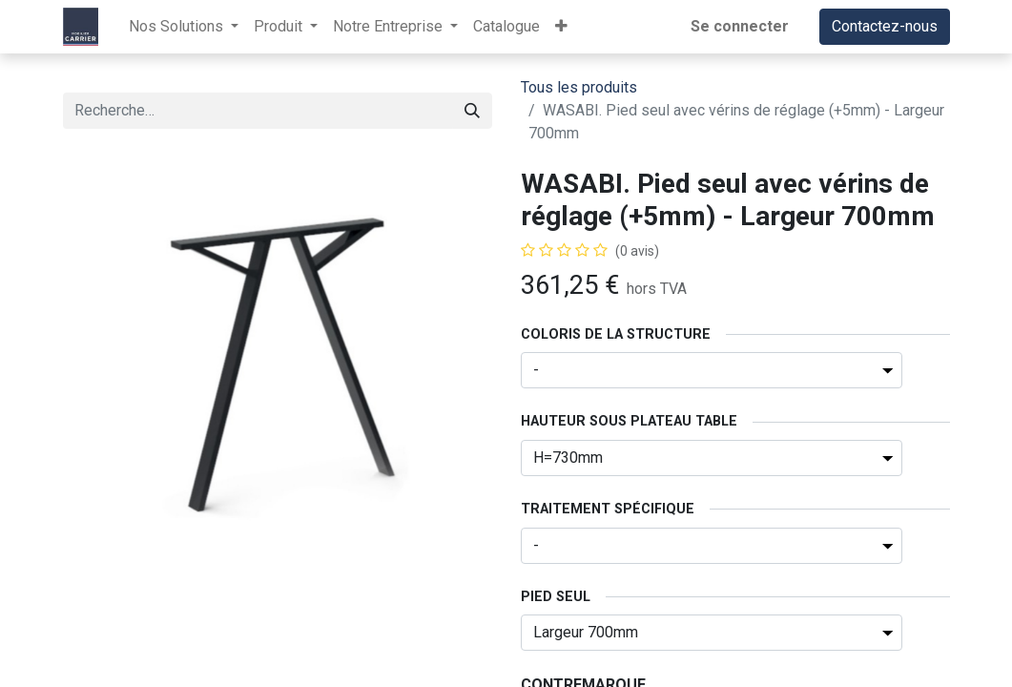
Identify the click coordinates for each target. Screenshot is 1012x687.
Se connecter (740, 26)
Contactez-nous (885, 26)
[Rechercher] (472, 111)
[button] (561, 27)
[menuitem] (506, 27)
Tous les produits (579, 87)
